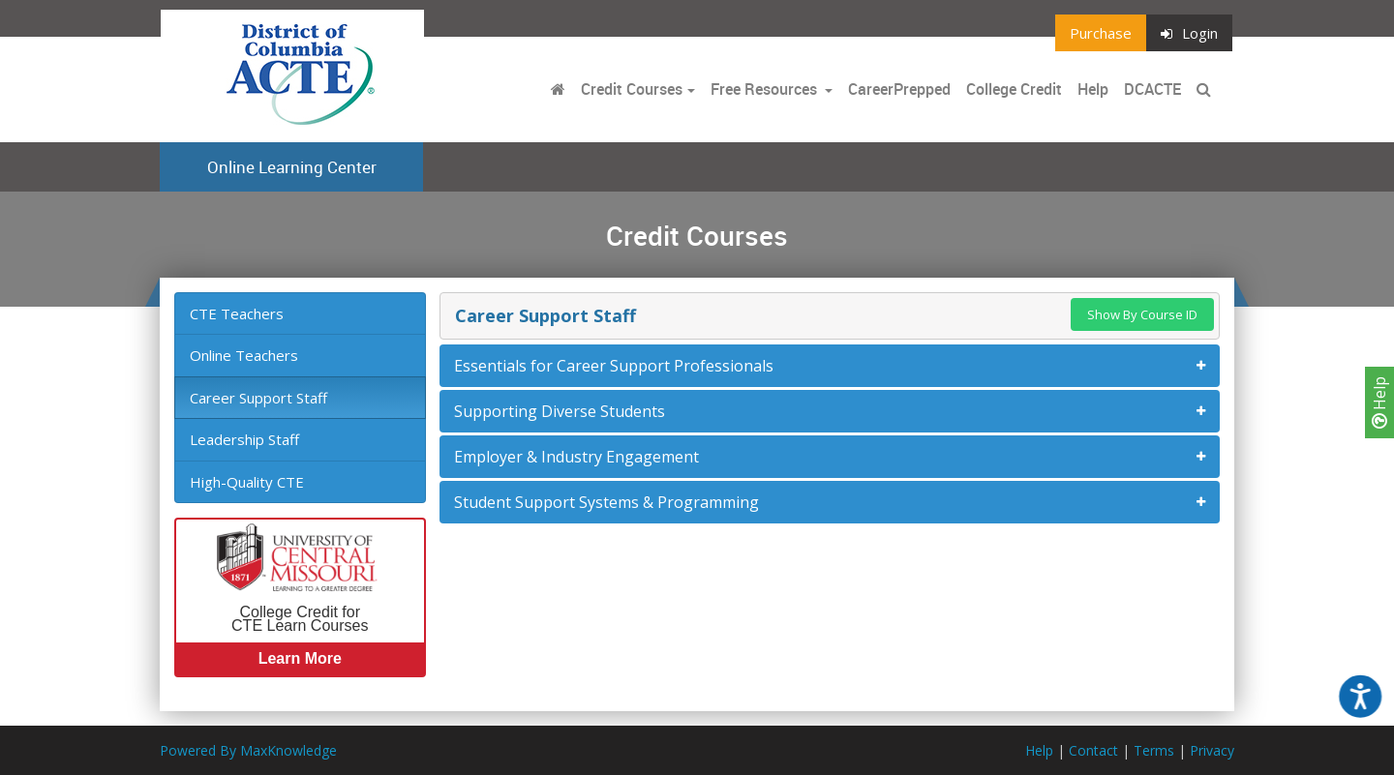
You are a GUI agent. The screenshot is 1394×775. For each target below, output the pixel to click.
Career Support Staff (258, 397)
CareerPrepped (899, 89)
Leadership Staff (244, 439)
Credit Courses (631, 89)
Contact (1093, 750)
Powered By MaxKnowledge (248, 750)
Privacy (1212, 750)
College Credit (1014, 89)
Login (1189, 33)
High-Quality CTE (247, 482)
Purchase (1101, 33)
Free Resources (764, 89)
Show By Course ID (1142, 314)
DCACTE (1152, 89)
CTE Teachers (237, 313)
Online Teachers (244, 355)
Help (1379, 402)
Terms (1154, 750)
